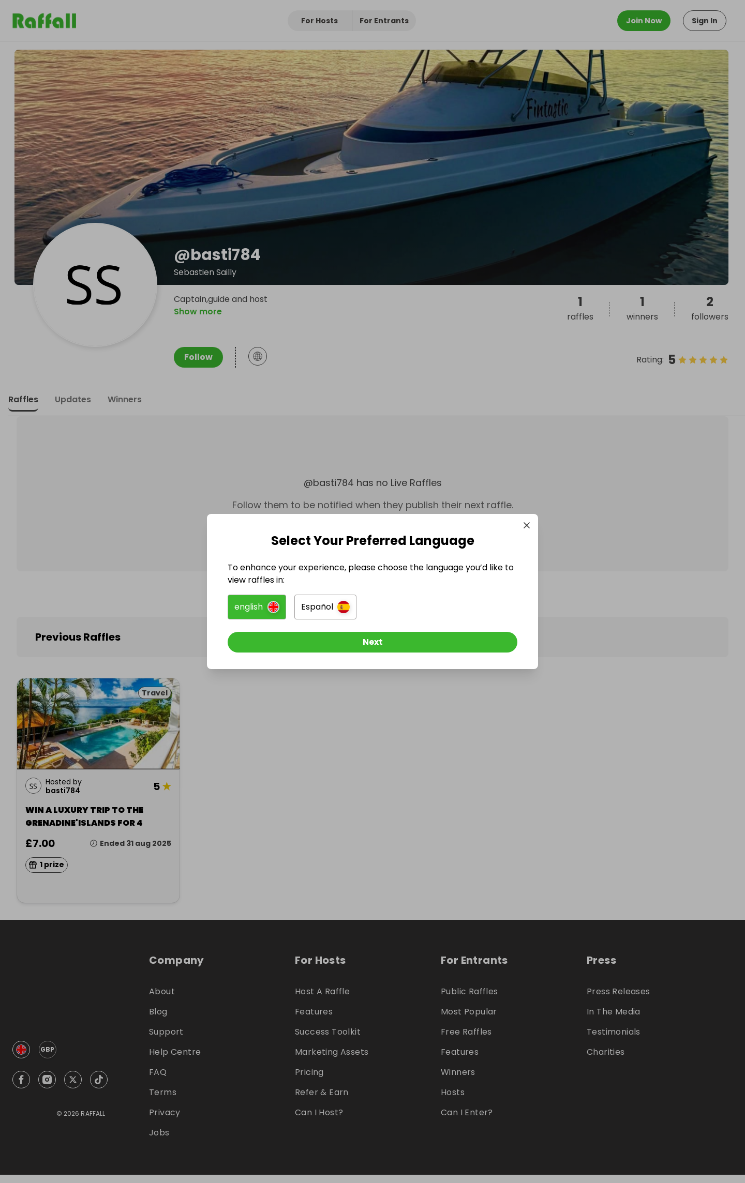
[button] (257, 607)
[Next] (372, 642)
